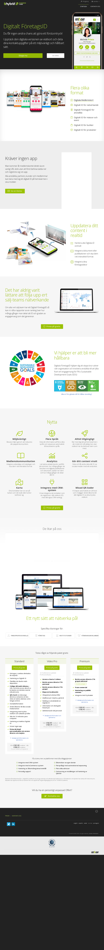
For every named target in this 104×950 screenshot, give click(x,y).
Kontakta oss (95, 6)
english (75, 823)
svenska (95, 1)
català (85, 823)
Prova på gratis (51, 326)
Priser (7, 816)
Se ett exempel (80, 684)
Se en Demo (15, 191)
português (96, 823)
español (81, 823)
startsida (83, 6)
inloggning (85, 1)
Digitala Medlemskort (84, 100)
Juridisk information (93, 833)
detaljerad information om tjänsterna (19, 739)
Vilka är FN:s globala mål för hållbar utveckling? (76, 394)
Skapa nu (23, 55)
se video (55, 55)
